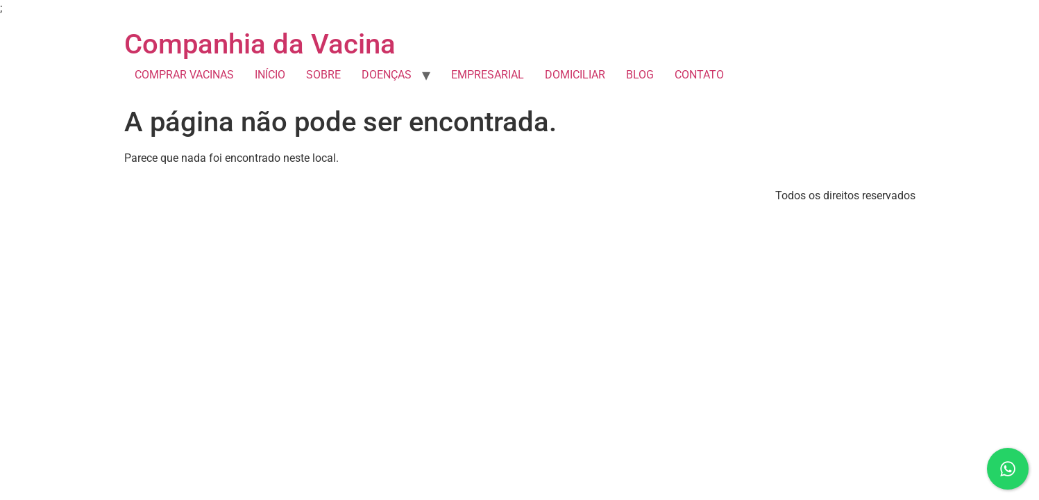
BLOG (640, 74)
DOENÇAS (387, 74)
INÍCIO (270, 74)
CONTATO (699, 74)
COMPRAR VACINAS (184, 74)
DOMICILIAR (575, 74)
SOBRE (323, 74)
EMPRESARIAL (487, 74)
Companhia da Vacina (260, 44)
